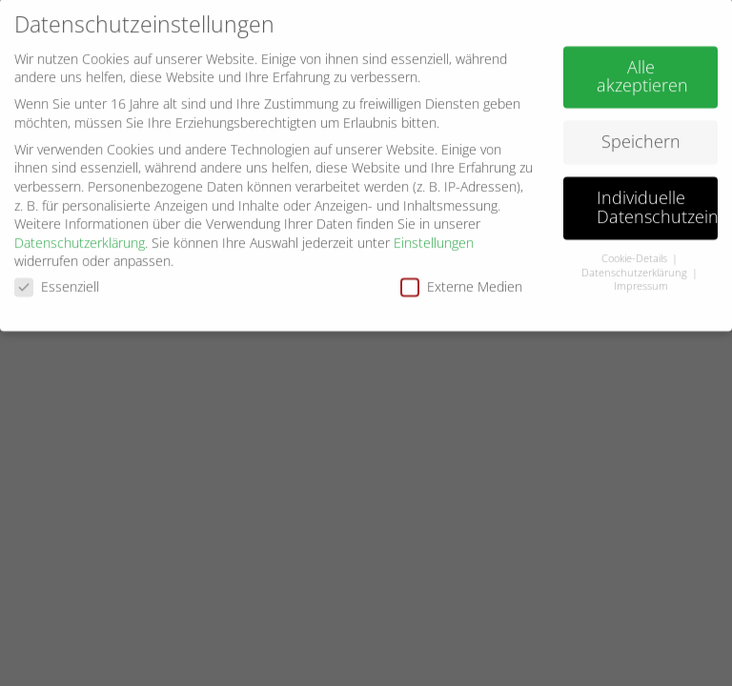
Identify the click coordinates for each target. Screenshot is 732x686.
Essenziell (56, 281)
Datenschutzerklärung (79, 236)
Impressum (641, 280)
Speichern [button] (641, 135)
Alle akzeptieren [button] (642, 70)
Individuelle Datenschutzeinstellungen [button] (657, 201)
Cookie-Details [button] (635, 251)
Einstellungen (434, 236)
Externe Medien (461, 281)
